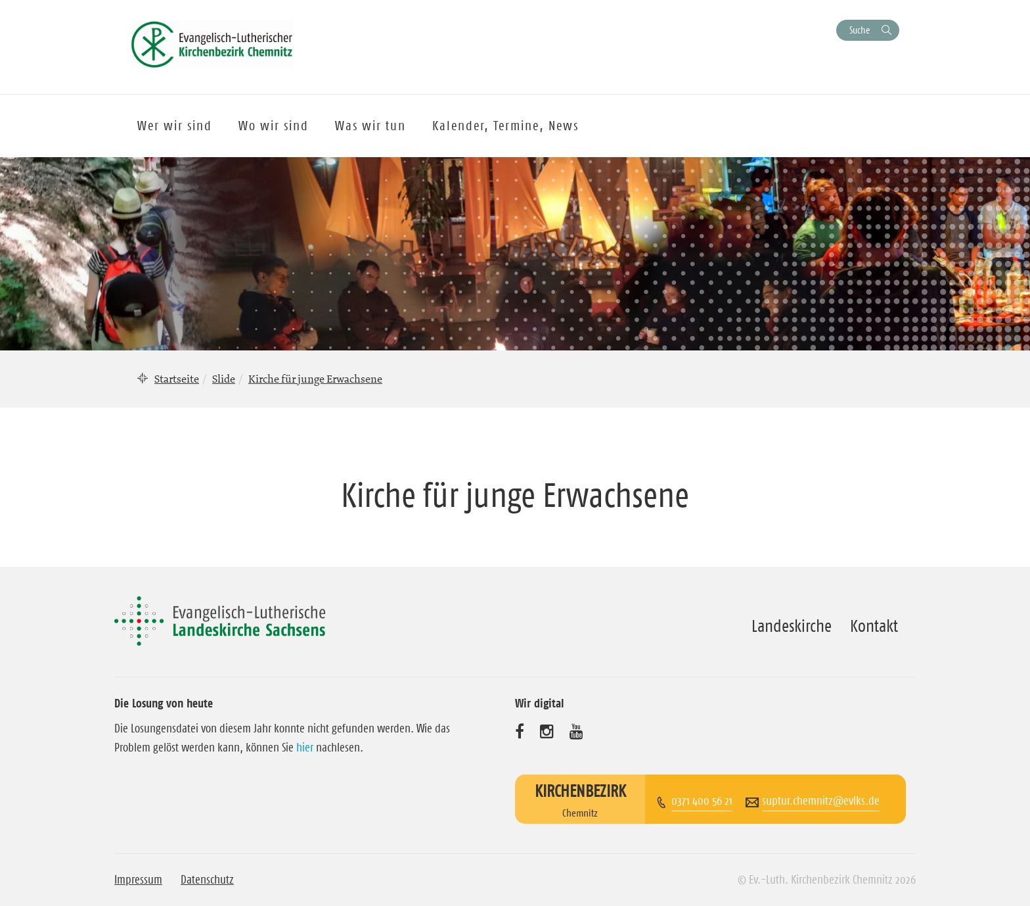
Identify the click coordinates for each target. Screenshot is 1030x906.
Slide (223, 378)
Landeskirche (791, 625)
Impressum (138, 879)
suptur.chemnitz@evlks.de (821, 801)
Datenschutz (207, 879)
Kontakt (874, 625)
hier (304, 747)
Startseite (176, 378)
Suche (859, 30)
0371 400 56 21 (701, 801)
